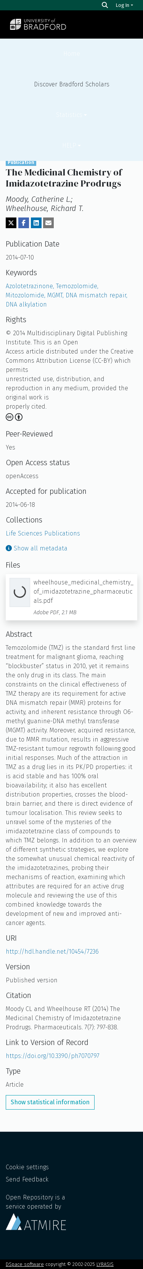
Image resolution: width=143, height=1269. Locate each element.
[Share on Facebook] (23, 222)
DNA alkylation (26, 304)
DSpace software (25, 1264)
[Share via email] (48, 222)
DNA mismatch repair (96, 295)
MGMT (56, 295)
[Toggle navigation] (127, 24)
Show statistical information (50, 1102)
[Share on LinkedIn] (36, 222)
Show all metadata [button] (36, 548)
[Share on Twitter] (11, 222)
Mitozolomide (26, 295)
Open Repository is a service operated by (36, 1212)
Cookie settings (27, 1167)
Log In (122, 5)
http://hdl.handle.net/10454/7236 (52, 951)
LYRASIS (105, 1264)
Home (71, 53)
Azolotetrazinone (31, 286)
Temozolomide (77, 286)
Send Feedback (27, 1179)
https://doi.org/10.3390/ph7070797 (53, 1056)
